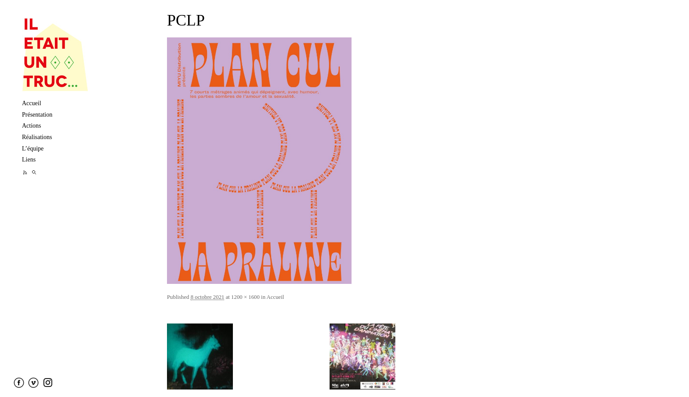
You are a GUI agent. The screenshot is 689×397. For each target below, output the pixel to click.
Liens (29, 159)
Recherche (34, 172)
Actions (31, 125)
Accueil (31, 103)
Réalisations (37, 137)
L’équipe (33, 148)
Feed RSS (25, 172)
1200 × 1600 (245, 297)
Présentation (37, 114)
